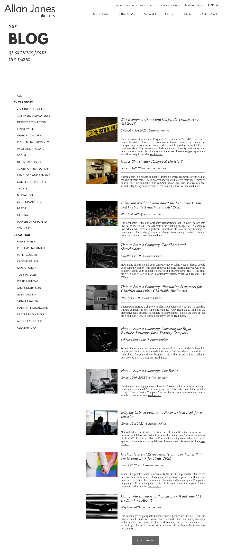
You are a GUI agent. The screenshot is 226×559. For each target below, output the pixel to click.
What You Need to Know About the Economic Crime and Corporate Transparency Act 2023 (161, 205)
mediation (25, 195)
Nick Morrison (28, 261)
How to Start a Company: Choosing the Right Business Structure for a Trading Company (156, 331)
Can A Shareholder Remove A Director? (152, 161)
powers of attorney (32, 221)
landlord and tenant (33, 175)
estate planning (29, 201)
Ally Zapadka (26, 327)
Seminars (24, 228)
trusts (22, 188)
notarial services (30, 161)
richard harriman (31, 248)
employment (26, 128)
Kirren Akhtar (28, 281)
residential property (33, 142)
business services (31, 108)
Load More (145, 540)
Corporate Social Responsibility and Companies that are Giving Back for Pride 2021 (161, 456)
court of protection (33, 168)
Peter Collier (27, 254)
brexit (21, 208)
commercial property (33, 115)
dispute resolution (31, 122)
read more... (156, 154)
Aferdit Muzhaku (30, 320)
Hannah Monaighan (32, 307)
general (23, 214)
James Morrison (29, 287)
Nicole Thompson (30, 314)
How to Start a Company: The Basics (149, 371)
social (21, 155)
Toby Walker (26, 274)
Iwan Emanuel (27, 267)
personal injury (29, 135)
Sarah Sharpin (27, 301)
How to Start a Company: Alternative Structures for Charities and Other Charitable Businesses (161, 289)
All (19, 95)
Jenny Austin (27, 294)
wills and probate (30, 148)
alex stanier (26, 241)
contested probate (32, 181)
